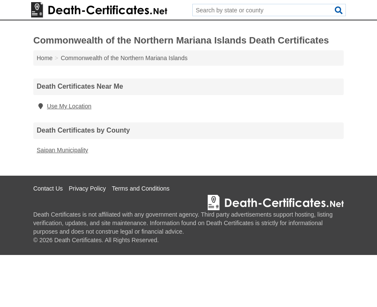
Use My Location (64, 106)
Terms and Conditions (140, 188)
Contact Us (48, 188)
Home (44, 58)
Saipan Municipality (62, 150)
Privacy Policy (87, 188)
